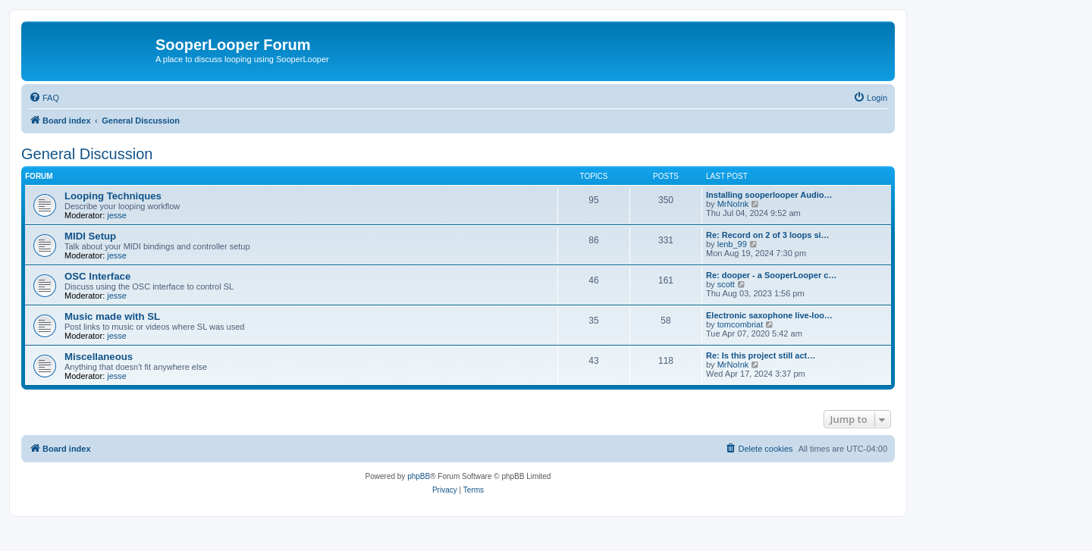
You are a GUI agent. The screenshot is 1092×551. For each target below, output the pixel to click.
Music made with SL (112, 316)
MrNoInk (733, 203)
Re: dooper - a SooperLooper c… (771, 275)
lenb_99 (732, 244)
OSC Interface (97, 276)
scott (726, 284)
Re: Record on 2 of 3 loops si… (768, 234)
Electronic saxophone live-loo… (769, 315)
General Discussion (86, 154)
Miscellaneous (98, 356)
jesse (117, 215)
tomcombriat (740, 324)
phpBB (418, 476)
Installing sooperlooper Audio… (769, 194)
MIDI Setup (90, 236)
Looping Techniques (113, 196)
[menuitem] (44, 98)
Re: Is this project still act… (760, 355)
